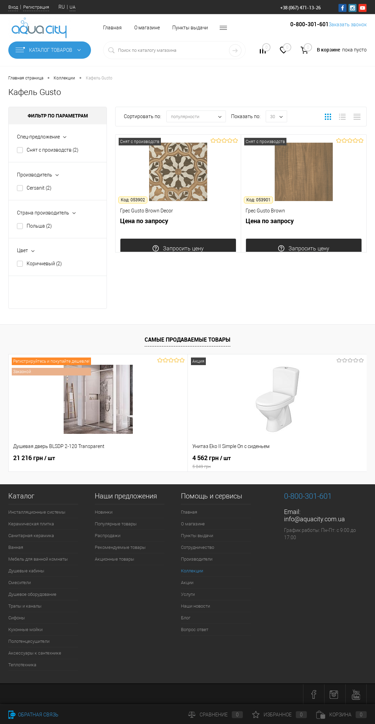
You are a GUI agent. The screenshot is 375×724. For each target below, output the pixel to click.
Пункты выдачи (190, 27)
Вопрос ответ (194, 629)
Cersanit (39, 188)
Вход (13, 7)
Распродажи (107, 535)
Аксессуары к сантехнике (34, 653)
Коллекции (192, 570)
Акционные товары (114, 559)
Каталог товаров (50, 50)
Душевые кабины (26, 570)
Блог (185, 617)
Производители (196, 559)
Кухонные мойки (25, 629)
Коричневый (44, 263)
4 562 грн (187, 461)
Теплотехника (22, 664)
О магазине (147, 27)
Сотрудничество (197, 547)
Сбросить (81, 292)
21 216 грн (34, 458)
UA (72, 7)
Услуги (188, 594)
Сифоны (16, 617)
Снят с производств (53, 150)
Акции (187, 582)
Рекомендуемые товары (120, 547)
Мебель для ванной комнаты (38, 559)
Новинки (103, 512)
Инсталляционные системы (36, 512)
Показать (34, 292)
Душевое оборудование (32, 594)
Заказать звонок (341, 27)
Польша (39, 226)
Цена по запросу (178, 242)
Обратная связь (33, 714)
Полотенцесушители (28, 641)
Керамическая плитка (31, 523)
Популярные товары (116, 523)
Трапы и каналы (25, 606)
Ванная (15, 547)
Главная (112, 27)
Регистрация (36, 7)
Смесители (19, 582)
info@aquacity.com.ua (314, 519)
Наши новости (195, 606)
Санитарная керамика (31, 535)
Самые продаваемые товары (187, 339)
